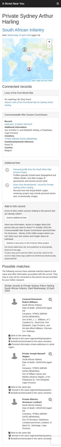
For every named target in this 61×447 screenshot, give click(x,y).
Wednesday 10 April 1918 (19, 35)
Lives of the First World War (19, 93)
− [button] (49, 46)
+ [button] (49, 42)
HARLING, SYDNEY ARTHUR (18, 124)
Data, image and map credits (42, 80)
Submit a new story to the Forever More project (27, 243)
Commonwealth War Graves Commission (26, 114)
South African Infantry (23, 30)
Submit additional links (16, 218)
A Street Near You (13, 3)
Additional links (12, 163)
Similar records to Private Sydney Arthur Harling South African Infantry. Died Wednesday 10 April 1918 (29, 288)
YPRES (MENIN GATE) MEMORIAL (21, 139)
